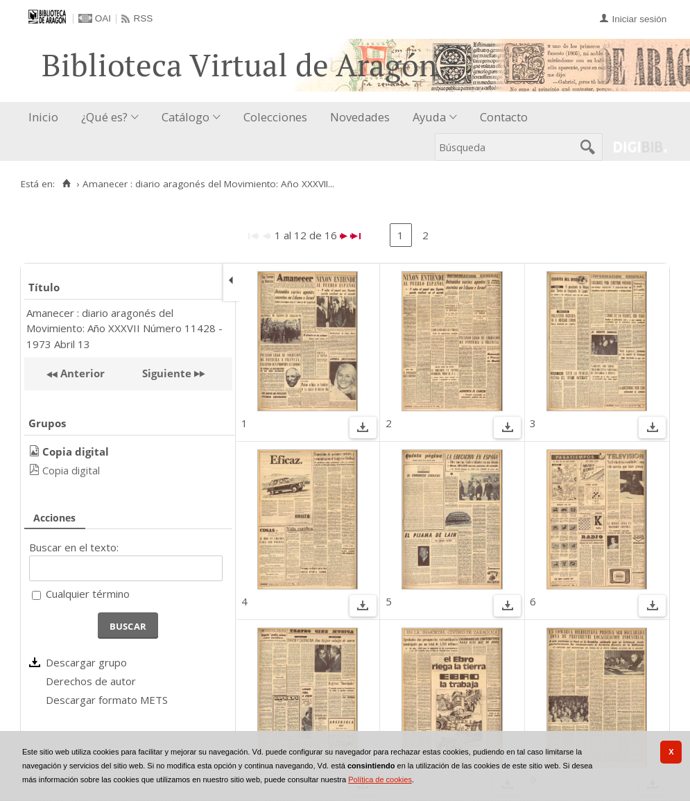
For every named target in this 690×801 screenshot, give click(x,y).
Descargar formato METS (107, 700)
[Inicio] (66, 184)
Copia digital (71, 470)
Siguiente (166, 373)
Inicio (43, 117)
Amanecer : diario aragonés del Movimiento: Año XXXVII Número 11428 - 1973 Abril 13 (124, 328)
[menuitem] (46, 117)
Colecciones (275, 117)
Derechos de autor (91, 681)
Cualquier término (88, 594)
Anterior (81, 373)
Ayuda (429, 117)
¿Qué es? (104, 117)
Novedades (360, 117)
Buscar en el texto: (74, 547)
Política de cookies (380, 779)
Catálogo (185, 117)
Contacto (504, 117)
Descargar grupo (86, 662)
